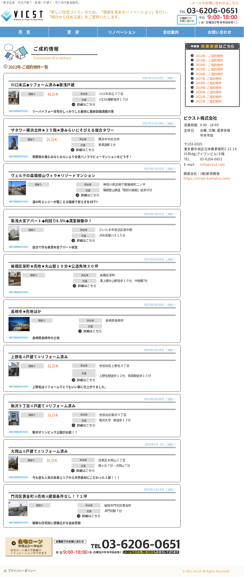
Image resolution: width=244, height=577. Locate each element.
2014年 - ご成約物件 (209, 65)
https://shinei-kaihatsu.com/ (207, 178)
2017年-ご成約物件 (209, 78)
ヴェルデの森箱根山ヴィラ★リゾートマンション (53, 175)
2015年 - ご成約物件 (209, 69)
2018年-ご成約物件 (209, 83)
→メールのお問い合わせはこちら (213, 2)
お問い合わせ (219, 32)
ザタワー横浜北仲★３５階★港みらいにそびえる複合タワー (62, 130)
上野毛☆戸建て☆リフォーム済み (39, 356)
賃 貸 (73, 32)
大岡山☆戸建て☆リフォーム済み (39, 451)
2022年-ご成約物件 (209, 101)
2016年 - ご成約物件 (209, 74)
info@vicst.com (212, 164)
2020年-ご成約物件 (209, 92)
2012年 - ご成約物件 (209, 55)
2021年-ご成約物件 (209, 96)
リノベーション (122, 32)
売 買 (24, 32)
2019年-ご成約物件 (209, 87)
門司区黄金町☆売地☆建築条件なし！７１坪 (49, 496)
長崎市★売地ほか (26, 311)
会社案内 (171, 32)
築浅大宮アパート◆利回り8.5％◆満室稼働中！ (51, 220)
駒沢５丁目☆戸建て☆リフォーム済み (43, 405)
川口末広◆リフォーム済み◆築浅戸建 (43, 84)
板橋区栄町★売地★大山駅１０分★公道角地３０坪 (54, 266)
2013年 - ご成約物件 (209, 60)
